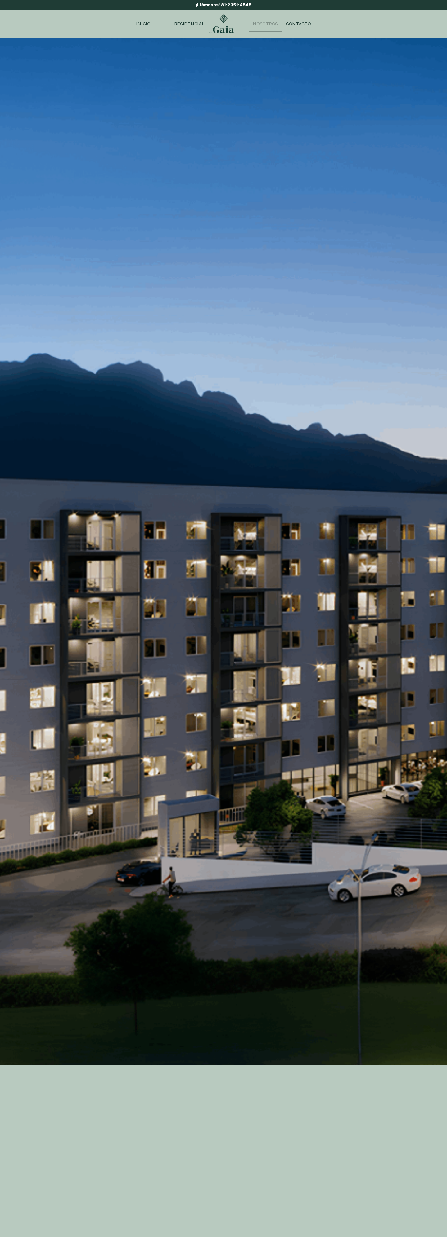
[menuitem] (143, 24)
